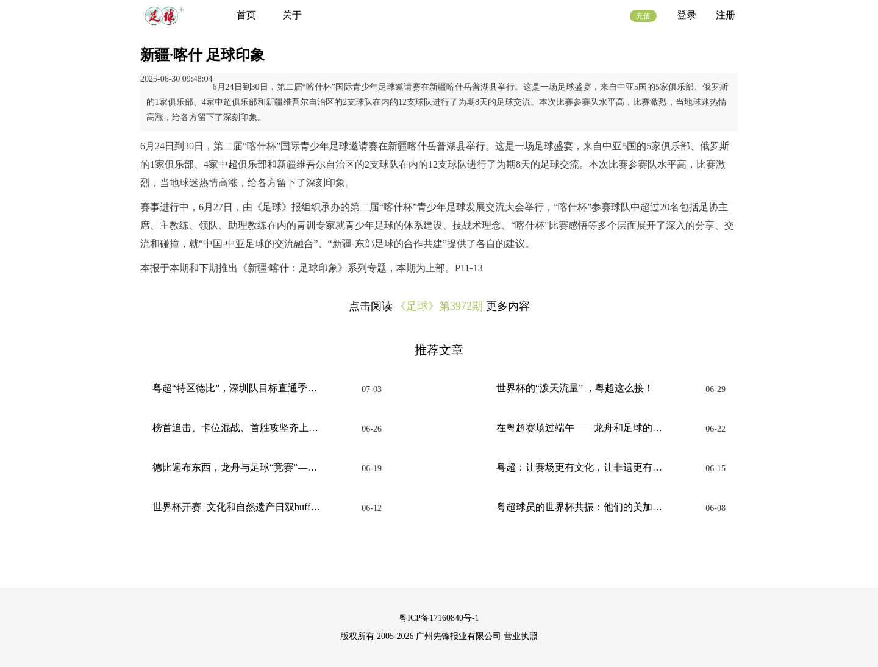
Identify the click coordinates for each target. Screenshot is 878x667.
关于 (292, 15)
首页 (246, 15)
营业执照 (521, 636)
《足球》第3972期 (439, 306)
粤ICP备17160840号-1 (439, 617)
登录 (686, 15)
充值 (643, 16)
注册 (725, 15)
